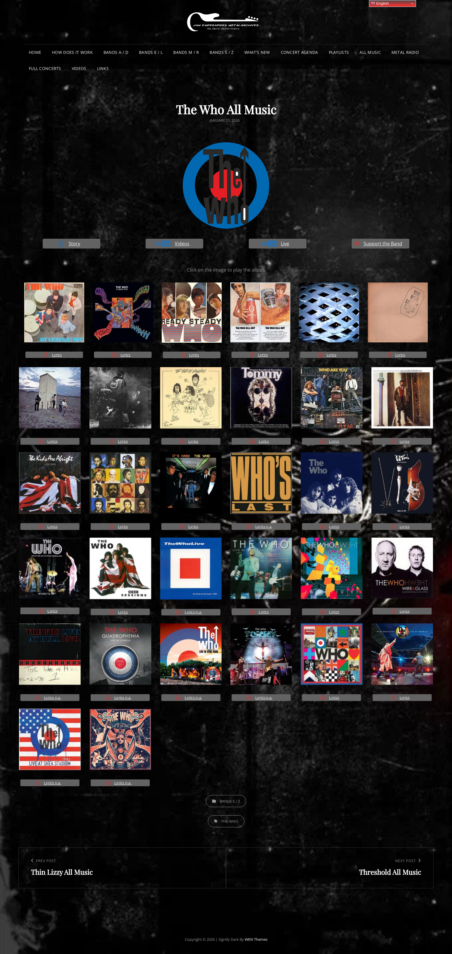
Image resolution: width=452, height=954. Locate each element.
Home (35, 52)
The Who (229, 821)
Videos (79, 68)
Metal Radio (405, 52)
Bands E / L (151, 52)
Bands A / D (115, 52)
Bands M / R (186, 52)
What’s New (257, 52)
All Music (370, 52)
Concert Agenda (299, 52)
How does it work (72, 52)
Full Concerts (45, 68)
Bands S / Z (221, 52)
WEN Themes (256, 939)
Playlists (339, 52)
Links (103, 68)
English (380, 3)
